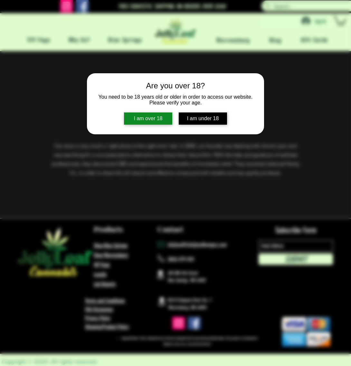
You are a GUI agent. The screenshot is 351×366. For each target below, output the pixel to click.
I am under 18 (203, 118)
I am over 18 (148, 118)
